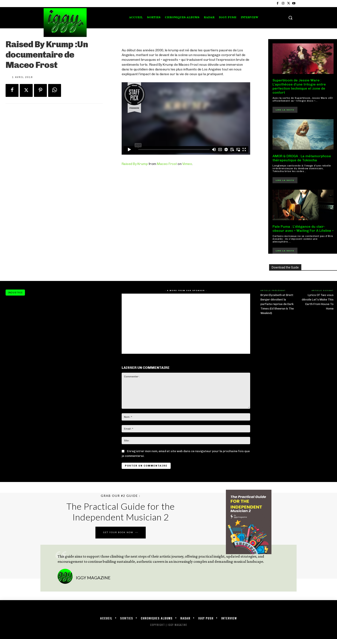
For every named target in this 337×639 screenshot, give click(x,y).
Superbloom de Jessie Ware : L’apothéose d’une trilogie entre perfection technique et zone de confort (299, 86)
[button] (290, 17)
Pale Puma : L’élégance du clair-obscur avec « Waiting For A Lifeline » (303, 228)
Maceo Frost (167, 164)
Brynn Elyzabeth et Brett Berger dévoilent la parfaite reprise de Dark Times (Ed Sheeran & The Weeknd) (277, 304)
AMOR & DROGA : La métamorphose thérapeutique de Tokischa (302, 158)
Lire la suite (285, 110)
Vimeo (187, 164)
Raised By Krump (135, 164)
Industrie (15, 293)
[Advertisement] (186, 216)
